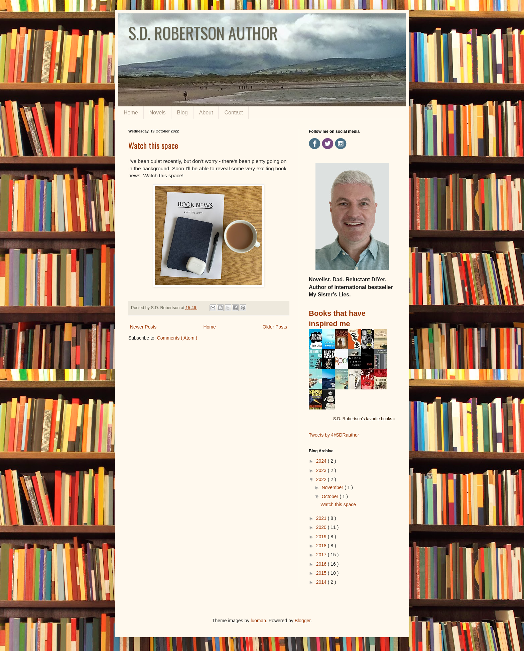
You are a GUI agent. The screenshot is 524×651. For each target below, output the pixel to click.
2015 (322, 573)
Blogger (302, 620)
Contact (233, 112)
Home (131, 112)
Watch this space (153, 145)
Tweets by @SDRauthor (334, 435)
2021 (322, 518)
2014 (322, 582)
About (206, 112)
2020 (322, 527)
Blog (182, 112)
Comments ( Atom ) (177, 338)
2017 (322, 554)
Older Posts (275, 327)
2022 (322, 479)
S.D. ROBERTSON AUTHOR (203, 32)
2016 (322, 564)
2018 (322, 545)
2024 (322, 461)
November (332, 487)
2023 (322, 470)
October (330, 496)
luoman (258, 620)
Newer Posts (143, 327)
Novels (157, 112)
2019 (322, 536)
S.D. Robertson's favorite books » (364, 418)
